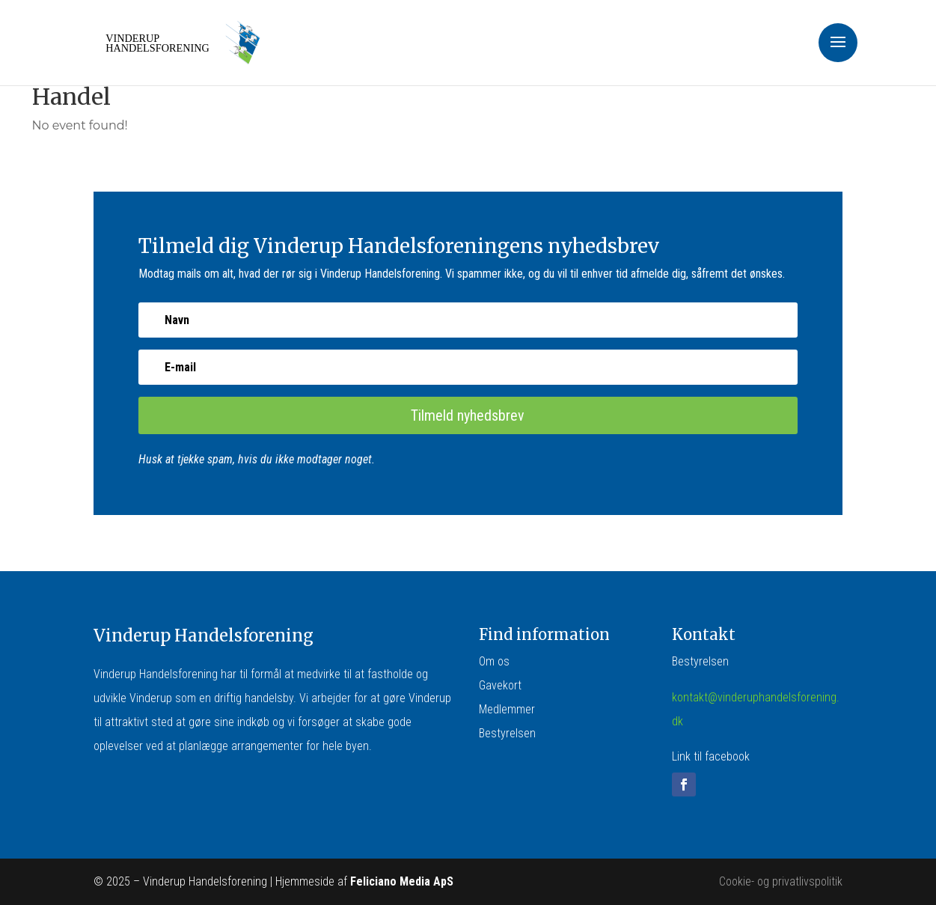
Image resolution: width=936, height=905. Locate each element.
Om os (494, 661)
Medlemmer (507, 709)
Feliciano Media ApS (401, 881)
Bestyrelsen (507, 733)
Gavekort (500, 685)
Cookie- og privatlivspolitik (780, 881)
